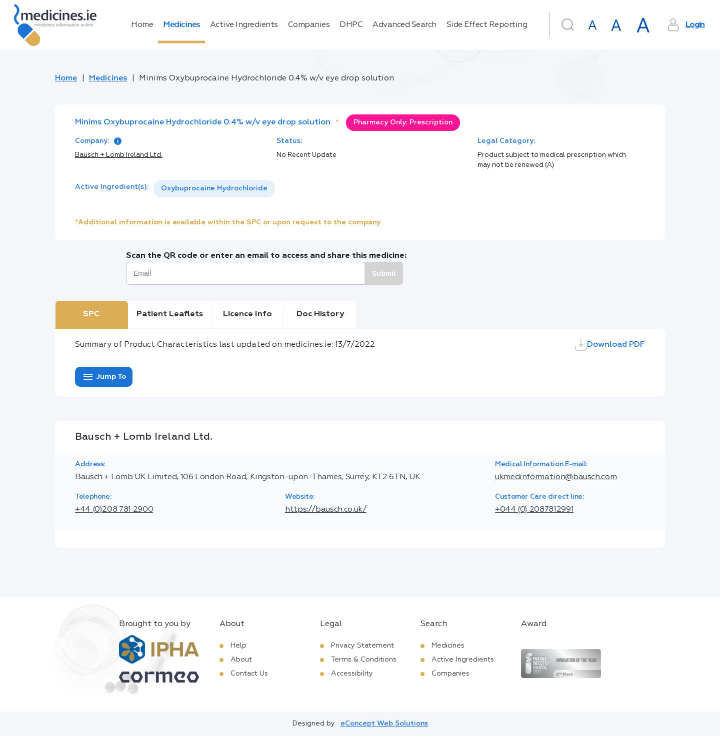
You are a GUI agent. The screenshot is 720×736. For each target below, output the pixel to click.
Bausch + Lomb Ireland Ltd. (118, 155)
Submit (384, 273)
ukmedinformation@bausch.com (555, 477)
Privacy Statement (362, 645)
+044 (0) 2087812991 (534, 510)
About (241, 659)
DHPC (351, 25)
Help (238, 645)
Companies (309, 25)
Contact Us (249, 673)
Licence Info (247, 314)
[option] (214, 188)
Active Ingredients (244, 25)
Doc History (320, 314)
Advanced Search (404, 25)
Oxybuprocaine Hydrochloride (214, 188)
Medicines (181, 25)
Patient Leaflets (169, 314)
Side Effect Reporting (487, 25)
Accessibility (352, 673)
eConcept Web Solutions (384, 723)
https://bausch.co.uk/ (325, 510)
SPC (91, 314)
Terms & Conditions (363, 659)
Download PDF (610, 345)
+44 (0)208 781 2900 (114, 510)
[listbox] (214, 188)
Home (142, 25)
